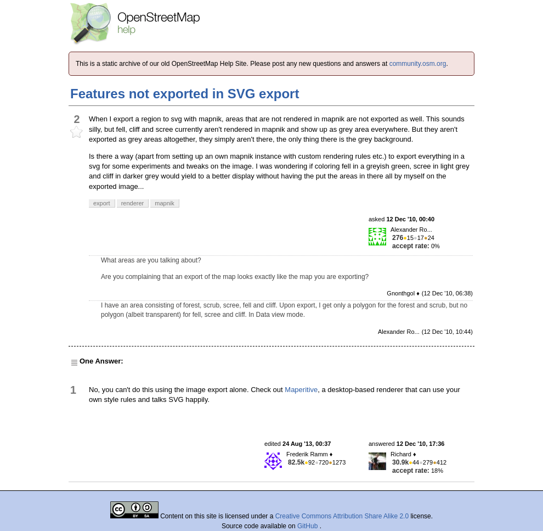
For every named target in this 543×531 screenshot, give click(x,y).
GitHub (308, 526)
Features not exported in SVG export (184, 93)
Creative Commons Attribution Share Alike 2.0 (342, 516)
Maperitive (301, 389)
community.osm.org (417, 64)
